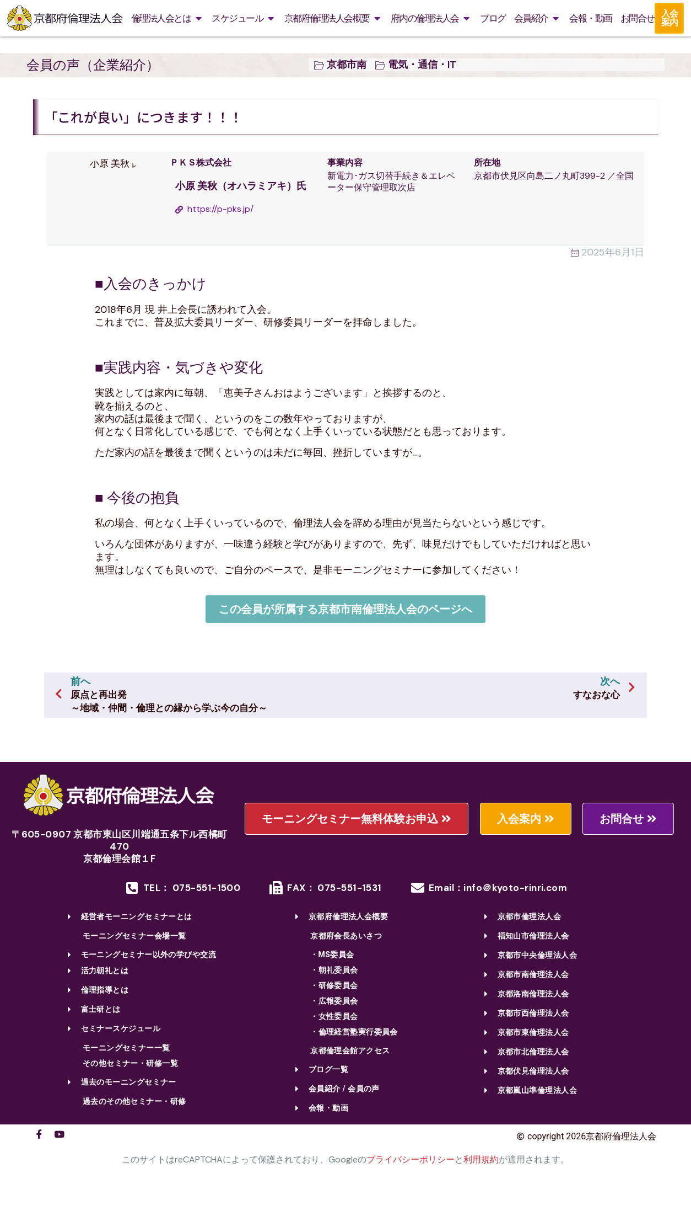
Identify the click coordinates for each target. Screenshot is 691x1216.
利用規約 (481, 1159)
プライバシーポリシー (410, 1159)
